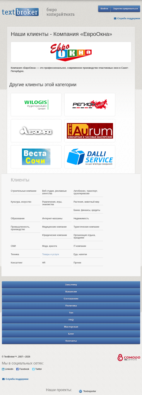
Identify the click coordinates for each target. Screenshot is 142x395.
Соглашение (71, 298)
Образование (17, 218)
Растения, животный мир (86, 202)
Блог (71, 333)
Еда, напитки (80, 254)
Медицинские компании (54, 227)
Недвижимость (81, 218)
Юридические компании (54, 235)
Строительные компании (23, 191)
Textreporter (89, 391)
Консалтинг (16, 262)
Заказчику (71, 284)
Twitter (37, 369)
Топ (71, 312)
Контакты (71, 340)
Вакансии (71, 291)
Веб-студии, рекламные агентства (54, 192)
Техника (15, 254)
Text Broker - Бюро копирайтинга (38, 12)
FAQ (71, 319)
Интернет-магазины (52, 218)
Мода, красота (49, 246)
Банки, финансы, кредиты (86, 210)
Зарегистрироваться (125, 8)
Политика (71, 305)
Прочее (77, 262)
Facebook (22, 369)
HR (43, 262)
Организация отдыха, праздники (84, 236)
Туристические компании (86, 227)
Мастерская (71, 326)
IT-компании (79, 246)
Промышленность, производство (20, 228)
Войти (104, 8)
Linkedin (7, 369)
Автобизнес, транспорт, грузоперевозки (85, 192)
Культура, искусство (21, 202)
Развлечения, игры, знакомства (52, 203)
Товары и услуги (50, 254)
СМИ (13, 246)
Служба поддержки (127, 18)
